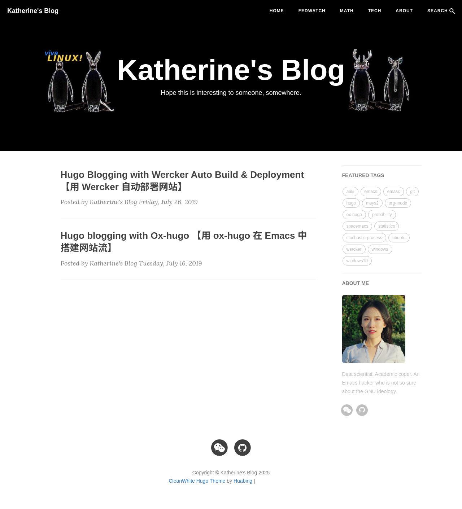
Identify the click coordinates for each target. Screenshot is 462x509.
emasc (393, 191)
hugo (351, 203)
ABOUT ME (355, 283)
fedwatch (312, 10)
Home (277, 10)
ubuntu (399, 237)
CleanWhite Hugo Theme (197, 481)
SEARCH (441, 11)
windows (380, 249)
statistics (386, 226)
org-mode (398, 203)
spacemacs (357, 226)
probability (382, 214)
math (347, 10)
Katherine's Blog (32, 10)
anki (350, 191)
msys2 (372, 203)
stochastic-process (364, 237)
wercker (354, 249)
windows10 (357, 260)
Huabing (243, 481)
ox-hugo (354, 214)
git (412, 191)
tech (375, 10)
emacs (371, 191)
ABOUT (404, 10)
